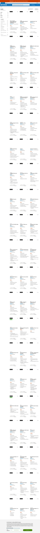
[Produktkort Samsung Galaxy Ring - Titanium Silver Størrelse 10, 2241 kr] (14, 66)
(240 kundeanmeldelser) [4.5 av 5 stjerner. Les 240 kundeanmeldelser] (32, 278)
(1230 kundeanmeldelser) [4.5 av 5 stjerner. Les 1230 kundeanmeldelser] (22, 432)
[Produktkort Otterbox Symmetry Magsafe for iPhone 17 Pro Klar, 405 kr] (14, 116)
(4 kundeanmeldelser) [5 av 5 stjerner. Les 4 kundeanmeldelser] (26, 458)
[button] (5, 10)
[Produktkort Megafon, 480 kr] (24, 142)
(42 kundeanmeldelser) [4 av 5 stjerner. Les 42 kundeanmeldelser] (32, 459)
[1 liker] (17, 63)
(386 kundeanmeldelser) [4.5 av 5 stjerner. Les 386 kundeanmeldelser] (12, 201)
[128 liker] (17, 498)
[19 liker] (27, 11)
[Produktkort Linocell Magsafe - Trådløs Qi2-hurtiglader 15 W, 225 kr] (24, 296)
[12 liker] (37, 292)
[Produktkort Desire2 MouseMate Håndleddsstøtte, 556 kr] (24, 243)
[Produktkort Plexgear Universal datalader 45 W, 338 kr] (34, 116)
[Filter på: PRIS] (4, 13)
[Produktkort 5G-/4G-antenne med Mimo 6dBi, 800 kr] (14, 476)
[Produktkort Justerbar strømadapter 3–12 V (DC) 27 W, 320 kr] (14, 450)
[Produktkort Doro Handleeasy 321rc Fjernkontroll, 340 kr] (14, 296)
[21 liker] (37, 113)
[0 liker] (17, 11)
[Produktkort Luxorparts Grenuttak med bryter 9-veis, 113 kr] (34, 321)
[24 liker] (27, 139)
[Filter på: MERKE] (4, 15)
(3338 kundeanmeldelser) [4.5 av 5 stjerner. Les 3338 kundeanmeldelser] (22, 279)
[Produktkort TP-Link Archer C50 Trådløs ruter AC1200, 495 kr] (24, 218)
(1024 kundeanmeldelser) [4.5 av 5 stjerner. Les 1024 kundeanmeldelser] (32, 48)
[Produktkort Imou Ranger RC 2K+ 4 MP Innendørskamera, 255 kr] (34, 296)
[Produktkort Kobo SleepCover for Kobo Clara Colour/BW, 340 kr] (24, 399)
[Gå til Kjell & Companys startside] (4, 4)
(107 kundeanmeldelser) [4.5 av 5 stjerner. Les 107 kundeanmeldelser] (12, 278)
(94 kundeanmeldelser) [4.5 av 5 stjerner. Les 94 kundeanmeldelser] (22, 304)
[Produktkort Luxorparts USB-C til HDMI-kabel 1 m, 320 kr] (14, 270)
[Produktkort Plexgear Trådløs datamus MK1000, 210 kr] (34, 167)
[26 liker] (37, 11)
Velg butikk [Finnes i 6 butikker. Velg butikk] (15, 185)
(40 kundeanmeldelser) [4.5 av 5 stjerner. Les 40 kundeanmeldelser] (22, 408)
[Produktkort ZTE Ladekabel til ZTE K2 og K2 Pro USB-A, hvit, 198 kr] (24, 321)
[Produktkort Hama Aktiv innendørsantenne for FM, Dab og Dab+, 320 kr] (34, 91)
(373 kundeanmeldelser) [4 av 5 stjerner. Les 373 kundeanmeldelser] (12, 48)
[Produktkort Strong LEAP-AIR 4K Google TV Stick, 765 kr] (14, 346)
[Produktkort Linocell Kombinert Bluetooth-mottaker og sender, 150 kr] (14, 424)
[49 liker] (37, 189)
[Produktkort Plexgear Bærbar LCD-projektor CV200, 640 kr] (24, 66)
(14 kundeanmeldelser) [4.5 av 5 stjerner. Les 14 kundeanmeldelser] (22, 150)
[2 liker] (27, 239)
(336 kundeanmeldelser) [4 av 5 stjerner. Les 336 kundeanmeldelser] (22, 124)
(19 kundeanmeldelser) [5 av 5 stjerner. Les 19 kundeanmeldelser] (32, 408)
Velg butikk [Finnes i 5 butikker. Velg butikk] (35, 288)
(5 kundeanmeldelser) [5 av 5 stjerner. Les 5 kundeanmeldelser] (26, 250)
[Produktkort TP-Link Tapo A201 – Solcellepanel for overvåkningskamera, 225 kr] (34, 346)
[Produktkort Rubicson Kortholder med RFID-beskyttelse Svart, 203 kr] (34, 373)
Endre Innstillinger (8, 530)
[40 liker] (37, 447)
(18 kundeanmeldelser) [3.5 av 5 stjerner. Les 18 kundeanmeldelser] (22, 99)
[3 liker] (17, 342)
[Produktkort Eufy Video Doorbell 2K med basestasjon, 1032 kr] (24, 346)
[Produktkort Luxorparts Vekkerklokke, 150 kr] (14, 373)
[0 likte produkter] (37, 5)
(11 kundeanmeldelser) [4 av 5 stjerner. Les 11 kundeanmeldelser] (32, 304)
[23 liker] (27, 498)
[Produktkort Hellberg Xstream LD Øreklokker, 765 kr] (34, 476)
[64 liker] (37, 318)
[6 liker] (27, 214)
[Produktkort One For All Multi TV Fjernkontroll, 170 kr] (34, 270)
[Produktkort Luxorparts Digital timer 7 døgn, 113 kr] (24, 116)
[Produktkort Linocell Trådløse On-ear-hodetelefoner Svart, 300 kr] (14, 40)
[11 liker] (27, 292)
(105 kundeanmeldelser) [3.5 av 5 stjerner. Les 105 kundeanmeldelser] (12, 485)
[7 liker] (27, 63)
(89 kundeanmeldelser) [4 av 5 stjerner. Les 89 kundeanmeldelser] (12, 304)
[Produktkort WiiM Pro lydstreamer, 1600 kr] (34, 424)
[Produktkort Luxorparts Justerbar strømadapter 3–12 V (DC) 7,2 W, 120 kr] (34, 502)
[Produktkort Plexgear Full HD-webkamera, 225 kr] (24, 193)
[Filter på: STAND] (4, 17)
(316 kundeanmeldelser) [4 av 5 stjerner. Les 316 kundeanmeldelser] (22, 48)
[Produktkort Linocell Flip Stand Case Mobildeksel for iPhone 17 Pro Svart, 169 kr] (24, 91)
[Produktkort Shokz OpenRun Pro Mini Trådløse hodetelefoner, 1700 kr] (34, 218)
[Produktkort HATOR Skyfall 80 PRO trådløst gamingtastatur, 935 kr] (24, 450)
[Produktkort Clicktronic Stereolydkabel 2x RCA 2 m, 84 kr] (24, 167)
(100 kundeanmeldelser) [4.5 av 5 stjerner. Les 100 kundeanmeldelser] (12, 354)
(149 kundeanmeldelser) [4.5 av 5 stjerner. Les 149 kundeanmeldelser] (32, 124)
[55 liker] (37, 239)
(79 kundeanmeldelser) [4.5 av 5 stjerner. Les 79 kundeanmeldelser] (22, 484)
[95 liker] (37, 163)
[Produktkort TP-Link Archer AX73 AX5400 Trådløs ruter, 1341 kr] (14, 218)
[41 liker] (27, 189)
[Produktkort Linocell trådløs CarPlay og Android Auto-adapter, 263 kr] (24, 15)
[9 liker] (37, 342)
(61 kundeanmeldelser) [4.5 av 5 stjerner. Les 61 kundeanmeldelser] (32, 329)
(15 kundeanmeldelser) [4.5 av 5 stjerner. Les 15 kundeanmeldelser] (12, 125)
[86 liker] (17, 163)
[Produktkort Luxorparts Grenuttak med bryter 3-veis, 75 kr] (14, 502)
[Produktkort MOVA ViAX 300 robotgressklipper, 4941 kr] (14, 321)
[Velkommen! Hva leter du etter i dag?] (21, 4)
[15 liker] (17, 292)
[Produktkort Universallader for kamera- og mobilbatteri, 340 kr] (24, 502)
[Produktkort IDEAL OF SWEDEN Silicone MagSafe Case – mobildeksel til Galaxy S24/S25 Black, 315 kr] (14, 15)
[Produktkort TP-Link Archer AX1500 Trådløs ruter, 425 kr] (34, 193)
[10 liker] (17, 87)
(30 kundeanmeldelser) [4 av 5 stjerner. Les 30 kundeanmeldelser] (12, 329)
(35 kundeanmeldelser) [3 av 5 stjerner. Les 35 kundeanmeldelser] (22, 74)
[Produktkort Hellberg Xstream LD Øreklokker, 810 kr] (24, 476)
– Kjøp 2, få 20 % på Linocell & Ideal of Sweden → (19, 1)
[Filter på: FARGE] (4, 12)
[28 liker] (17, 139)
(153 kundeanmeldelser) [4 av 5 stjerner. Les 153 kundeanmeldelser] (12, 150)
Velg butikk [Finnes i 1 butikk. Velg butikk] (25, 32)
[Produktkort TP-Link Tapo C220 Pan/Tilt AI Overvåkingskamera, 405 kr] (34, 243)
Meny (9, 4)
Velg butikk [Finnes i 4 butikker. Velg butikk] (25, 59)
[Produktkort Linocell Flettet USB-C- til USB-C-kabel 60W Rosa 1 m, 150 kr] (24, 424)
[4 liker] (27, 163)
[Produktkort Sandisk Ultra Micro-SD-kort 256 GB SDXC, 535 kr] (24, 270)
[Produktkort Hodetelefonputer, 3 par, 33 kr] (34, 15)
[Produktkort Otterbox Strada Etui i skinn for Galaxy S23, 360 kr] (34, 399)
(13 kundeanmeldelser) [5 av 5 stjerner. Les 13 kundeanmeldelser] (12, 459)
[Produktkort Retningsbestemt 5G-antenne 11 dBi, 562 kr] (34, 450)
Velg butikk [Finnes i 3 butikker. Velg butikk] (35, 32)
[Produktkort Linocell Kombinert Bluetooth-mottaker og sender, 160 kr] (24, 40)
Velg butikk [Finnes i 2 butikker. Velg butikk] (15, 32)
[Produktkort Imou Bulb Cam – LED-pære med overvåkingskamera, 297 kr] (14, 243)
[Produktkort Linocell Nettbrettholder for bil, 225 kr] (24, 373)
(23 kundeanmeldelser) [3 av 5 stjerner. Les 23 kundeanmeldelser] (32, 99)
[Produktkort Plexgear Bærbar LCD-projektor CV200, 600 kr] (34, 66)
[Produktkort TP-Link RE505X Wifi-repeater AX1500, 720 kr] (14, 193)
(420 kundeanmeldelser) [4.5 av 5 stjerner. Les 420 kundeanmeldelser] (12, 510)
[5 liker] (17, 36)
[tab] (3, 3)
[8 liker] (27, 113)
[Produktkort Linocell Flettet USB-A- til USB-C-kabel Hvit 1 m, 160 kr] (34, 40)
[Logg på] (33, 5)
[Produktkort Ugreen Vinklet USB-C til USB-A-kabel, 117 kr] (14, 399)
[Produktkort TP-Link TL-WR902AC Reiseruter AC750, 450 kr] (14, 167)
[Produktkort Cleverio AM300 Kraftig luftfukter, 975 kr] (14, 142)
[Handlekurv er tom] (39, 5)
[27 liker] (27, 36)
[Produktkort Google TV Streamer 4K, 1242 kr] (14, 91)
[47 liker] (37, 369)
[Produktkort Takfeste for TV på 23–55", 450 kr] (34, 142)
